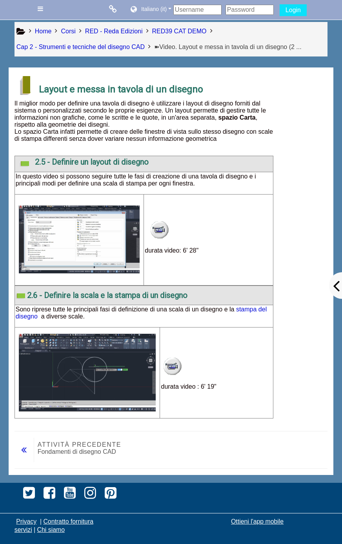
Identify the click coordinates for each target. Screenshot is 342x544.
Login (293, 10)
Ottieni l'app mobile (257, 521)
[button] (150, 10)
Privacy (26, 521)
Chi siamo (51, 529)
